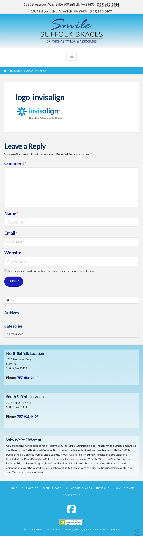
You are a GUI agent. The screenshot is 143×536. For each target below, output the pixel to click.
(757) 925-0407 (101, 11)
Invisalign (104, 488)
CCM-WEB (112, 529)
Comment (15, 163)
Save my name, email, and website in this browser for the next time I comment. (53, 270)
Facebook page (58, 467)
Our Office (29, 488)
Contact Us (71, 495)
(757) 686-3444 (108, 4)
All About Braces (79, 488)
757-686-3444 (27, 377)
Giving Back (125, 488)
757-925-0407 (27, 416)
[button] (71, 56)
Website (12, 252)
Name (11, 213)
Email (10, 233)
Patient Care (51, 488)
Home (13, 488)
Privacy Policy (74, 529)
